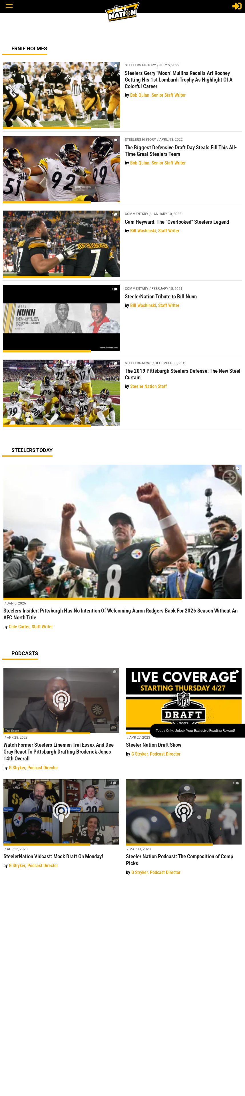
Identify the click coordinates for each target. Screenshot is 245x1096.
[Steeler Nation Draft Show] (184, 715)
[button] (9, 6)
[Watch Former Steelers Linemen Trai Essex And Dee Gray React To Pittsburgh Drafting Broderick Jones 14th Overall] (61, 722)
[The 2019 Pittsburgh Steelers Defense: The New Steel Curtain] (122, 394)
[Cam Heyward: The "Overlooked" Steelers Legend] (122, 245)
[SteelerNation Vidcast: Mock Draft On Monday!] (61, 827)
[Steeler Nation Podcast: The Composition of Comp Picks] (184, 830)
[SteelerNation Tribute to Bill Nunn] (122, 320)
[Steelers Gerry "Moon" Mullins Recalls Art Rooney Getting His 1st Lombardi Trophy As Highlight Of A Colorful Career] (122, 97)
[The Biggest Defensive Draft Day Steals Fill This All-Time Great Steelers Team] (122, 171)
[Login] (237, 6)
